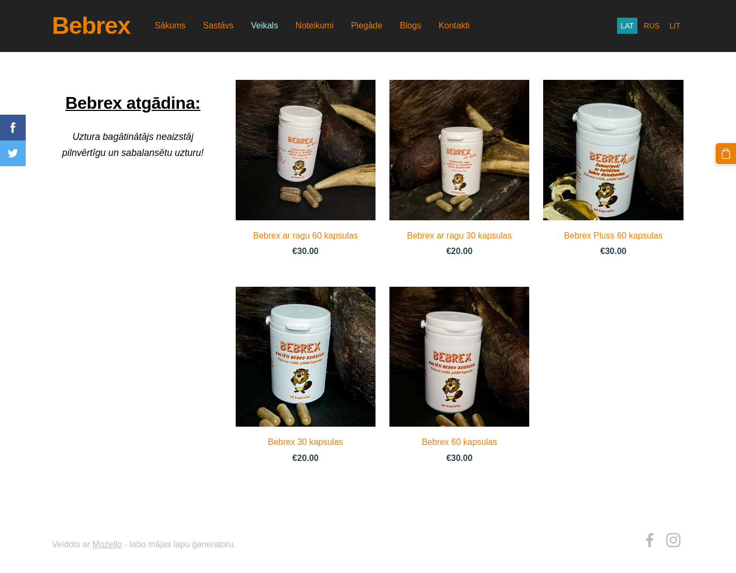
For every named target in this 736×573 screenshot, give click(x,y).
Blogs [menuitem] (410, 25)
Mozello (107, 544)
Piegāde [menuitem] (366, 25)
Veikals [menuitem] (264, 25)
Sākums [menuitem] (170, 25)
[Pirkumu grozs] (726, 153)
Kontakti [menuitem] (454, 25)
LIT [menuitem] (675, 25)
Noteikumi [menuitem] (315, 25)
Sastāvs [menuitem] (218, 25)
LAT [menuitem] (627, 25)
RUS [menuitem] (652, 25)
